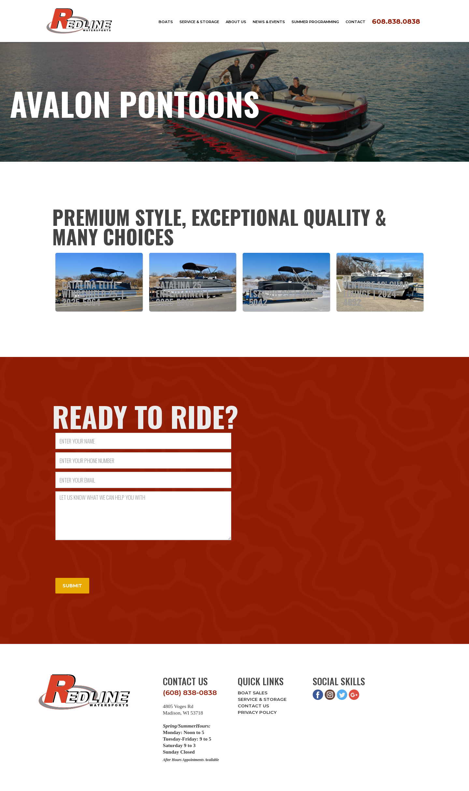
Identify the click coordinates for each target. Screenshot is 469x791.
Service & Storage (262, 699)
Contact (355, 22)
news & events (269, 22)
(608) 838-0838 (190, 693)
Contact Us (253, 705)
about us (236, 22)
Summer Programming (315, 22)
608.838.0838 (396, 21)
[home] (79, 20)
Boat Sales (252, 692)
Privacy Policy (257, 712)
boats (166, 22)
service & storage (199, 22)
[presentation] (104, 556)
